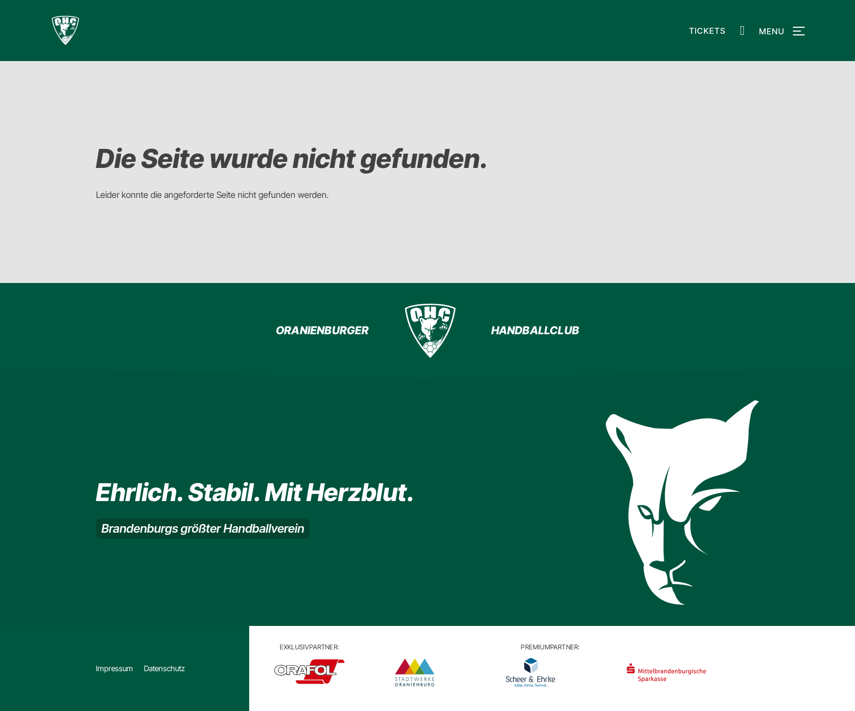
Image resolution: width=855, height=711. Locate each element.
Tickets (707, 31)
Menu (780, 31)
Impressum (114, 668)
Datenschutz (164, 668)
